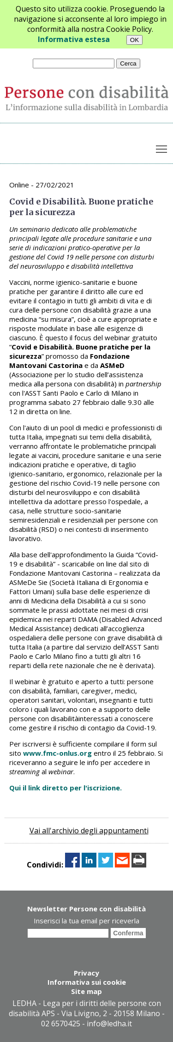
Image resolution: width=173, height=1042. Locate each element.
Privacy (86, 972)
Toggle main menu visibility (162, 147)
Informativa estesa (74, 39)
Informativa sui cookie (87, 982)
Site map (86, 991)
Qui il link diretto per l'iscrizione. (65, 787)
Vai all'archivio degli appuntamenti (89, 830)
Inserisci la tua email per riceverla (86, 920)
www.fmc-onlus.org (57, 753)
